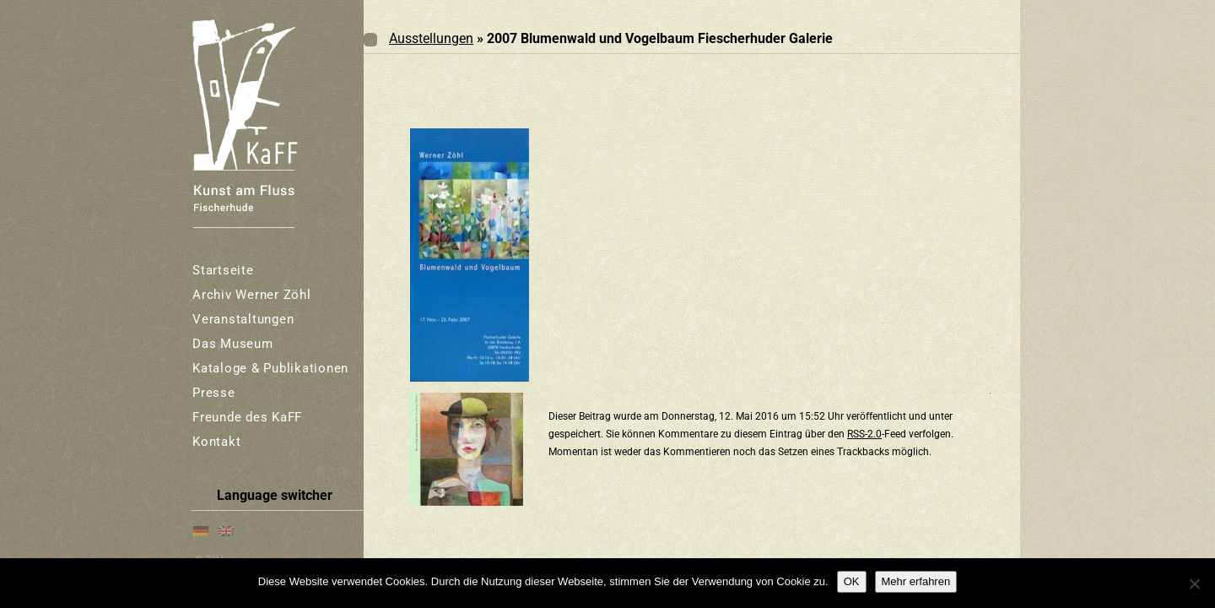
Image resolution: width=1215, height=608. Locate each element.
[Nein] (1193, 583)
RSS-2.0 (864, 434)
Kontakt (216, 441)
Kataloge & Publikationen (270, 368)
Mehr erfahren (916, 581)
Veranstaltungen (243, 319)
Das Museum (232, 343)
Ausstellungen (431, 38)
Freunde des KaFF (247, 417)
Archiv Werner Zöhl (251, 294)
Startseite (223, 270)
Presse (213, 392)
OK (852, 581)
